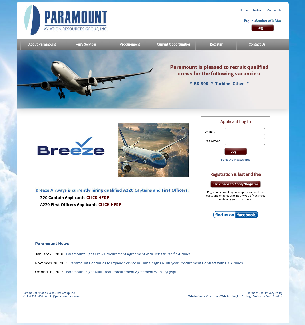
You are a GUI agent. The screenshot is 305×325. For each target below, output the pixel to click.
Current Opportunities (173, 44)
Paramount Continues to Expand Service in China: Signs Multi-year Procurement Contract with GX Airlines (156, 263)
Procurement (130, 44)
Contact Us (274, 10)
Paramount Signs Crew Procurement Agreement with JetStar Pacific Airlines (128, 254)
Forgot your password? (235, 159)
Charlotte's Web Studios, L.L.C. (225, 296)
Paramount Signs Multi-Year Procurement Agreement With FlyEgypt (121, 272)
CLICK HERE (97, 197)
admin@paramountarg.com (62, 296)
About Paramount (42, 44)
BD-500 (201, 83)
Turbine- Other (230, 83)
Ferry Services (85, 44)
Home (244, 10)
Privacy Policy (273, 293)
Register (257, 10)
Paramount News (52, 243)
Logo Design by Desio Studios (264, 296)
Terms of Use (255, 293)
